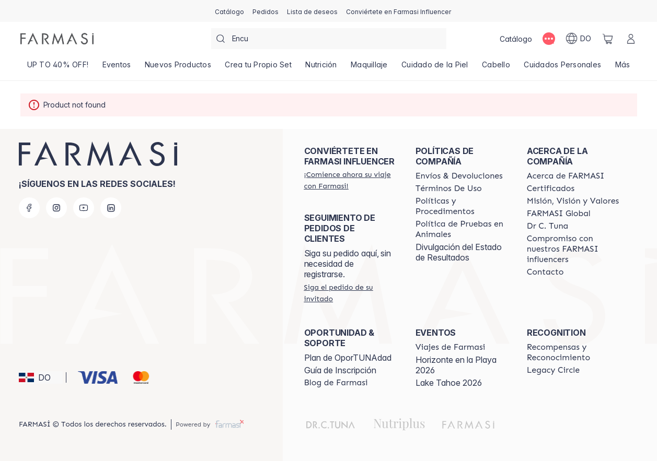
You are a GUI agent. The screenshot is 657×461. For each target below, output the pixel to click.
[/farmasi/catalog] (229, 11)
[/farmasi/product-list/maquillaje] (369, 67)
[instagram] (56, 207)
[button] (41, 377)
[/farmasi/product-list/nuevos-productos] (178, 67)
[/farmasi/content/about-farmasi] (566, 176)
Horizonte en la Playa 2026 (456, 364)
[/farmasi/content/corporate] (559, 213)
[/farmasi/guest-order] (350, 292)
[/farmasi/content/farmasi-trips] (451, 347)
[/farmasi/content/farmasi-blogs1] (336, 382)
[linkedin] (110, 207)
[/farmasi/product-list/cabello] (496, 67)
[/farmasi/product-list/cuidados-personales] (562, 67)
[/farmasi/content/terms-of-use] (449, 188)
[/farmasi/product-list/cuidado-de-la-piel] (435, 67)
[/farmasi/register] (265, 11)
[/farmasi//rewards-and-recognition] (573, 352)
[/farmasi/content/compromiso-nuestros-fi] (573, 249)
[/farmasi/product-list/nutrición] (321, 67)
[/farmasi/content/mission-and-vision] (573, 201)
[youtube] (83, 207)
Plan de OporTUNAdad (347, 357)
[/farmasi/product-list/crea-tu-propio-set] (258, 67)
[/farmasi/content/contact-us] (545, 272)
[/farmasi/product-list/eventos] (116, 67)
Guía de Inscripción (340, 370)
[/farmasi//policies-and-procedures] (462, 206)
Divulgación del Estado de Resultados (459, 252)
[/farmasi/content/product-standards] (550, 188)
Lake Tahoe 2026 (449, 382)
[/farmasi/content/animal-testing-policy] (462, 229)
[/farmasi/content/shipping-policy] (459, 176)
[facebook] (29, 207)
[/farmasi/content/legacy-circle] (553, 370)
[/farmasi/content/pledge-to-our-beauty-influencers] (547, 226)
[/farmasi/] (57, 38)
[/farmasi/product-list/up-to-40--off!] (58, 67)
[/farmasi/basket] (608, 38)
